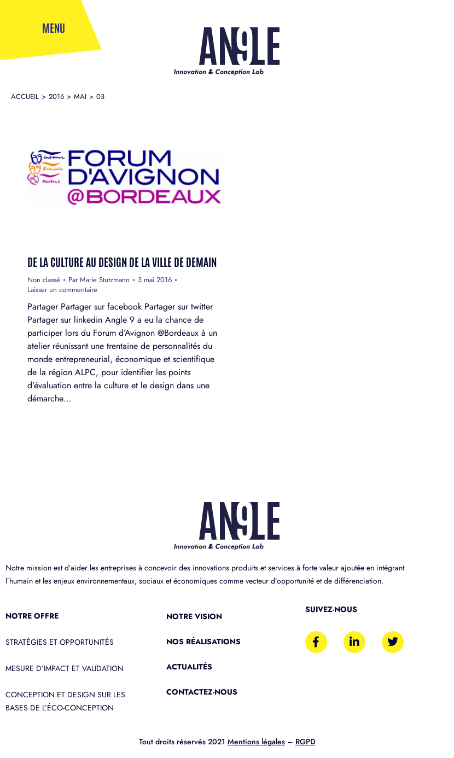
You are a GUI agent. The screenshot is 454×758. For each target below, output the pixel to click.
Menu (53, 27)
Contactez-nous (201, 691)
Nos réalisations (203, 641)
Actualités (189, 666)
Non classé (43, 280)
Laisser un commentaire (62, 290)
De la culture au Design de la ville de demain (122, 261)
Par (99, 280)
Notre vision (194, 616)
